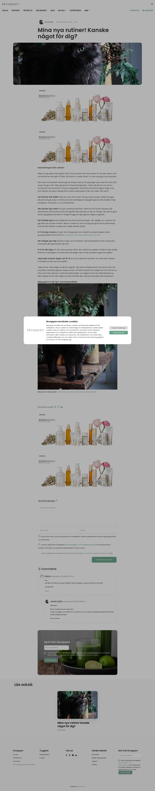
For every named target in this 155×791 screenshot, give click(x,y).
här (70, 340)
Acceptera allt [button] (118, 333)
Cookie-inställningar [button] (118, 328)
